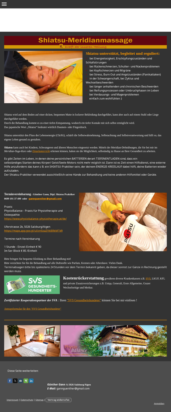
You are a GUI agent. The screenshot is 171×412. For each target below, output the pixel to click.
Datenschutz (27, 399)
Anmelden (159, 403)
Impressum (12, 399)
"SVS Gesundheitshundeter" (84, 300)
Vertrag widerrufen (58, 399)
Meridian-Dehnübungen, (124, 147)
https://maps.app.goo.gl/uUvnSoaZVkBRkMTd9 (33, 231)
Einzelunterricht (41, 151)
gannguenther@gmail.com (45, 198)
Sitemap (39, 399)
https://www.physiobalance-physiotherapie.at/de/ (35, 219)
